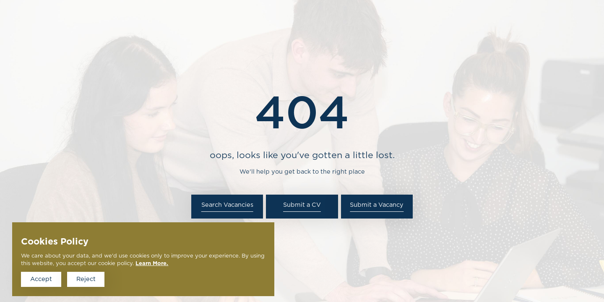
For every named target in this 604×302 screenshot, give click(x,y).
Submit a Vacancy (377, 205)
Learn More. (151, 263)
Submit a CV (302, 205)
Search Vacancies (227, 205)
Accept (41, 279)
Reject (86, 279)
